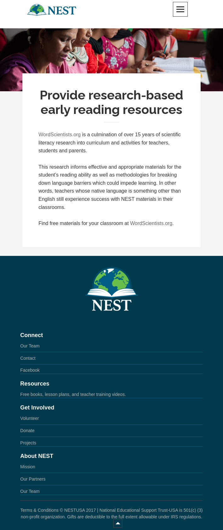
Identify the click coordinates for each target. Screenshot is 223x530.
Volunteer (29, 418)
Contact (27, 358)
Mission (27, 466)
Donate (27, 430)
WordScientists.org (59, 134)
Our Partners (32, 479)
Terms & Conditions (39, 510)
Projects (28, 442)
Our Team (29, 345)
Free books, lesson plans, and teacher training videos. (73, 394)
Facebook (29, 370)
